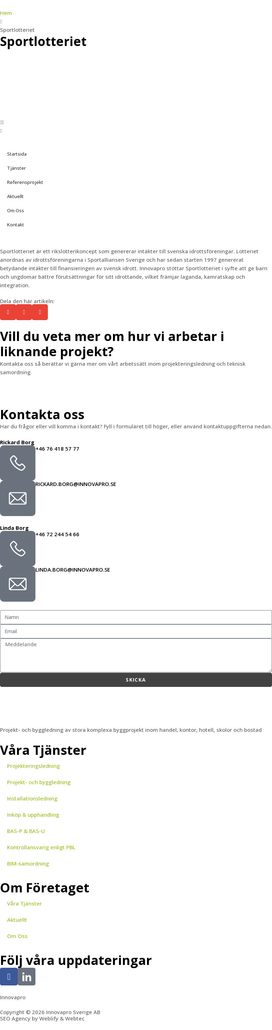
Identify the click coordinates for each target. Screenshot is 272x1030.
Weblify (48, 1018)
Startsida (17, 154)
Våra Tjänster (24, 903)
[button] (136, 122)
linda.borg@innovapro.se (72, 569)
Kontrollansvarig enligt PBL (41, 847)
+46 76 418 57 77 (57, 448)
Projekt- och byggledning (38, 782)
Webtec (75, 1018)
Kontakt (15, 224)
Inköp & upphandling (33, 814)
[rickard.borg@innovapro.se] (17, 498)
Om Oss (15, 210)
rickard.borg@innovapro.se (75, 483)
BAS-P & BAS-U (26, 830)
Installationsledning (32, 798)
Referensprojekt (25, 182)
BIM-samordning (28, 863)
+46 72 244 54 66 (57, 534)
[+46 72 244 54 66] (17, 548)
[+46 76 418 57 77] (17, 463)
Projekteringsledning (33, 765)
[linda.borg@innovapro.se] (17, 584)
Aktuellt (15, 196)
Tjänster (16, 168)
